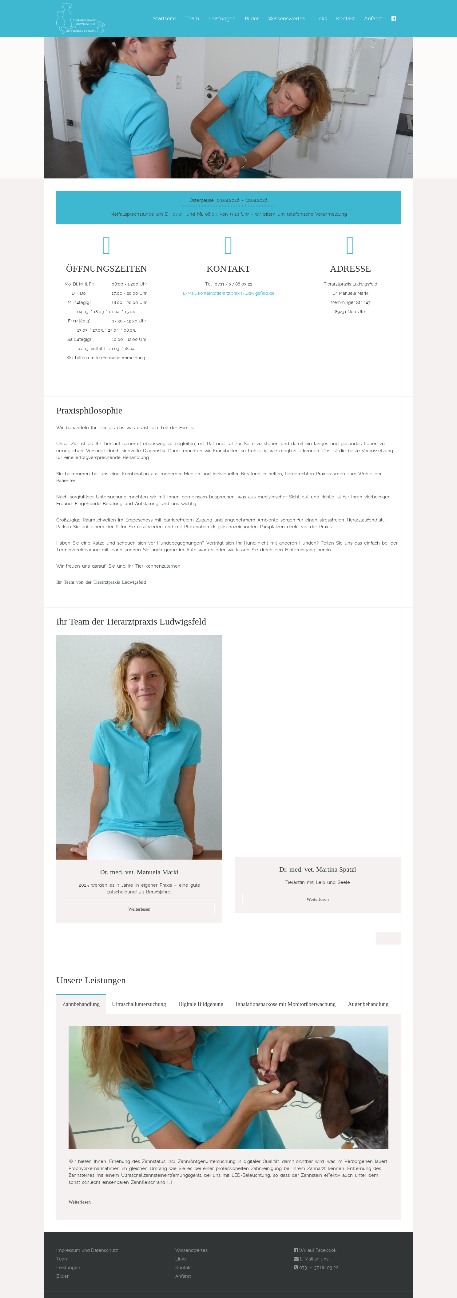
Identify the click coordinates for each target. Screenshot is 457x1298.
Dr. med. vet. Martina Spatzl (317, 869)
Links (320, 18)
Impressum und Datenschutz (87, 1250)
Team (192, 18)
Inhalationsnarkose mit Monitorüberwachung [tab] (286, 1004)
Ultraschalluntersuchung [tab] (139, 1004)
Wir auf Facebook (315, 1250)
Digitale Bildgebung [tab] (200, 1004)
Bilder (252, 18)
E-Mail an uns (311, 1259)
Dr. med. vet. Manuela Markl (139, 872)
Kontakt (345, 18)
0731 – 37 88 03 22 (316, 1267)
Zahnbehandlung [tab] (81, 1004)
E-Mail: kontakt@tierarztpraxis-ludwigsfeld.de (228, 293)
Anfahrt (373, 18)
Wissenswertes (286, 18)
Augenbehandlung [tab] (368, 1004)
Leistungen (222, 18)
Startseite (164, 18)
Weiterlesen (139, 909)
